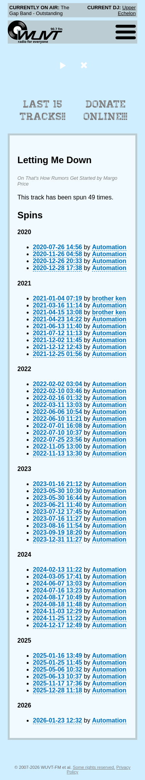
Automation (109, 247)
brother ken (109, 298)
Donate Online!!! (106, 110)
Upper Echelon (127, 10)
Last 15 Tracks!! (43, 110)
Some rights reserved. (94, 767)
